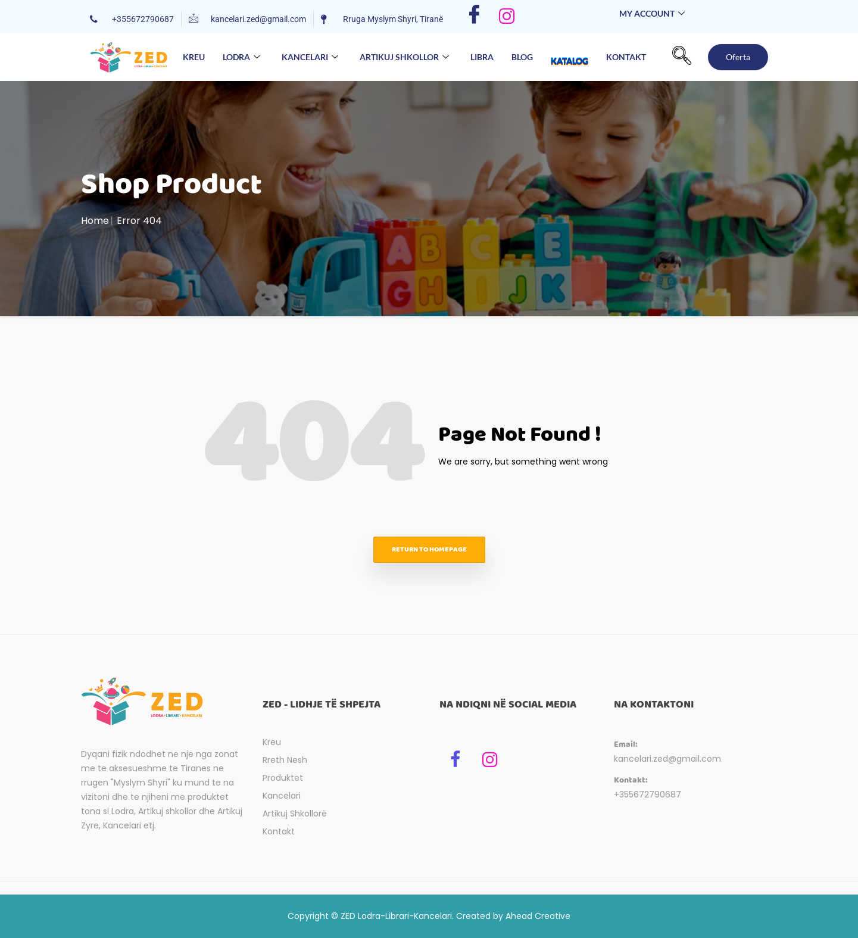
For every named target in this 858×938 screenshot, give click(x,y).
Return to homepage (429, 549)
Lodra (241, 57)
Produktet (283, 778)
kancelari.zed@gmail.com (667, 759)
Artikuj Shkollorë (295, 813)
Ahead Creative (538, 916)
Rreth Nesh (285, 760)
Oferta (738, 57)
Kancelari (310, 57)
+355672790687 (647, 794)
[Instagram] (507, 17)
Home (95, 221)
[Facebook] (474, 17)
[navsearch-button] (682, 57)
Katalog (569, 49)
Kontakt (626, 57)
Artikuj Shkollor (404, 57)
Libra (482, 57)
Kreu (194, 57)
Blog (522, 57)
